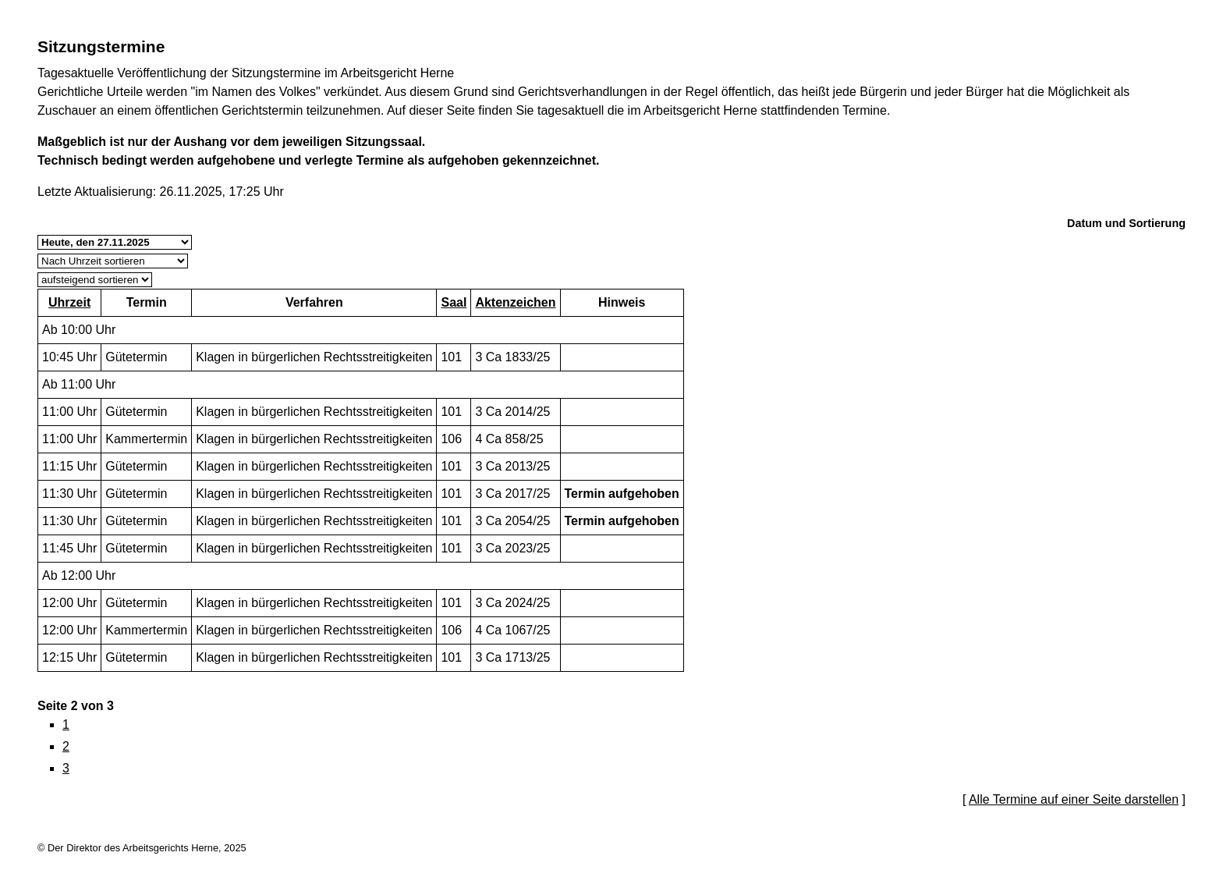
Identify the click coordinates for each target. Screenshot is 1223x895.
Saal (453, 302)
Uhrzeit (69, 302)
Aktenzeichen (515, 302)
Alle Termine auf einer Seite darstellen (1074, 799)
